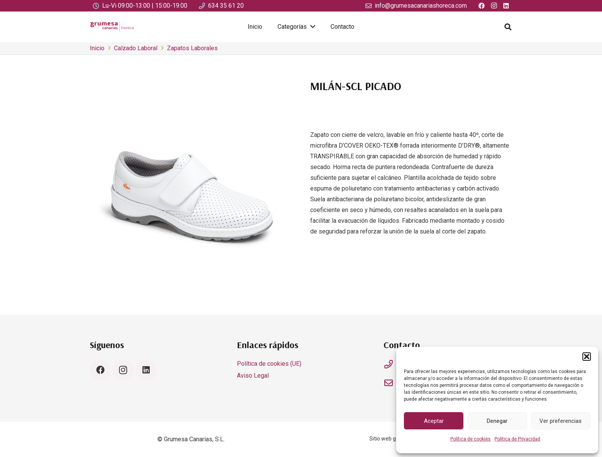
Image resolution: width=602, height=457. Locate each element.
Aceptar (434, 421)
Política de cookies (470, 439)
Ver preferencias (560, 421)
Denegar (497, 421)
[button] (586, 356)
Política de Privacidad (517, 439)
